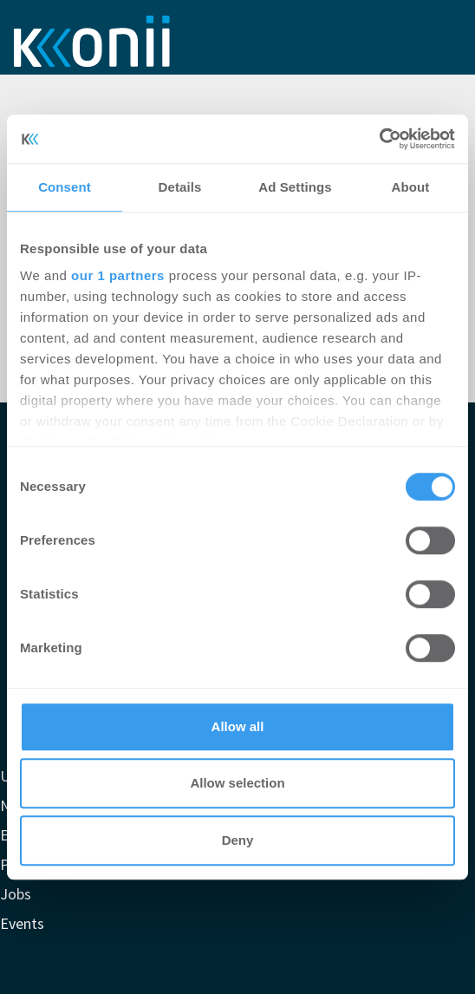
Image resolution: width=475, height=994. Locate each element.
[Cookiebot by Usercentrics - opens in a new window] (379, 139)
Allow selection (237, 782)
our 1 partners (118, 275)
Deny (238, 840)
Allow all (237, 726)
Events (22, 923)
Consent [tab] (64, 187)
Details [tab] (180, 187)
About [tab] (411, 187)
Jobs (15, 894)
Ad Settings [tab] (294, 187)
